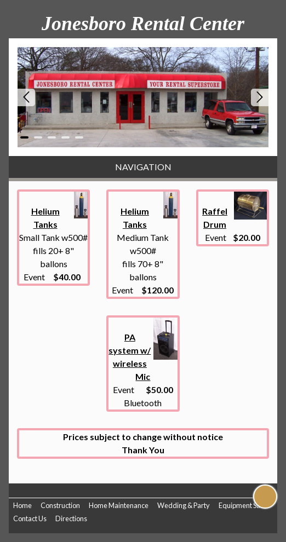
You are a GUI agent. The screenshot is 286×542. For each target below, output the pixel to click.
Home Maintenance (118, 505)
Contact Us (30, 518)
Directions (71, 518)
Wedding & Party (183, 505)
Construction (60, 505)
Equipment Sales (244, 505)
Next (259, 97)
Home (22, 505)
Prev (26, 97)
